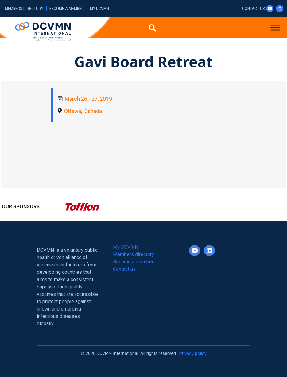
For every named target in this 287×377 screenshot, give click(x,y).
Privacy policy (193, 353)
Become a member (66, 8)
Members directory (24, 8)
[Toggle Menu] (275, 27)
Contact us (253, 8)
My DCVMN (99, 8)
